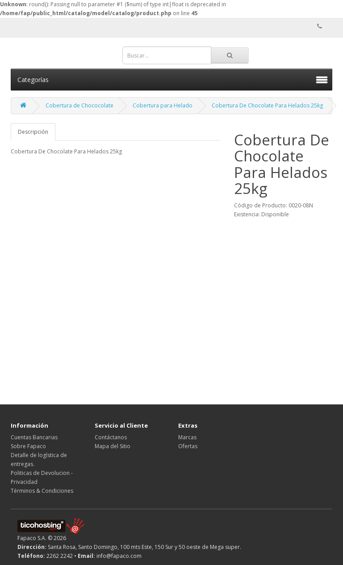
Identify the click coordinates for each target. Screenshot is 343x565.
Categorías (33, 79)
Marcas (187, 437)
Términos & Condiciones (42, 491)
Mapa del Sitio (112, 446)
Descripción (33, 132)
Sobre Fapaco (28, 446)
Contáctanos (111, 437)
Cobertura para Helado (162, 105)
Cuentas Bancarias (34, 437)
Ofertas (187, 446)
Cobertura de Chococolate (79, 105)
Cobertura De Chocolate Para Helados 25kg (267, 105)
